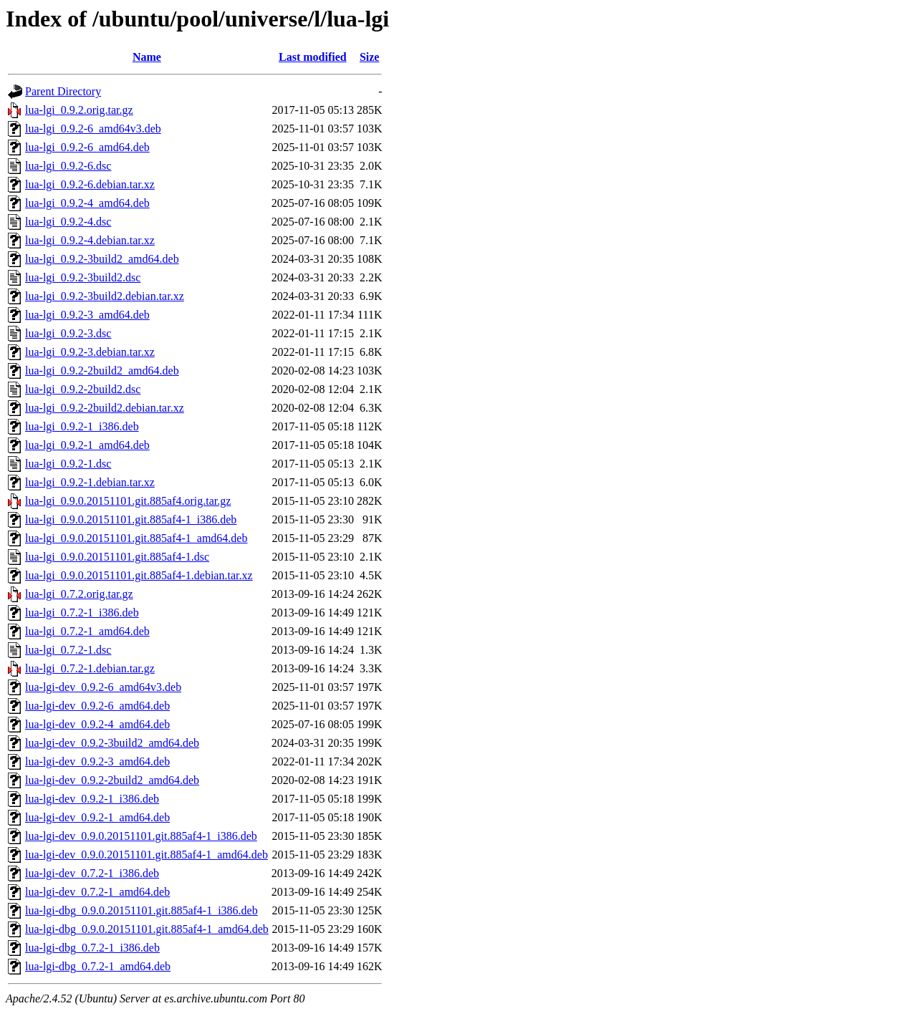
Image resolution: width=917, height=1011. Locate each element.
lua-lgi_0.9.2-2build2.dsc (82, 389)
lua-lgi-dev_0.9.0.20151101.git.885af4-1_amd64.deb (146, 854)
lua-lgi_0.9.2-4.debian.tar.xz (90, 240)
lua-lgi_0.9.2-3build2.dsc (82, 277)
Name (147, 57)
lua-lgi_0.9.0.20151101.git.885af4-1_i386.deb (130, 519)
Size (370, 57)
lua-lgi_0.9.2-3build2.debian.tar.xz (104, 296)
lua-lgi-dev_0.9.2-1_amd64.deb (97, 817)
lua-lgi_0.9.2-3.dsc (68, 333)
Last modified (313, 57)
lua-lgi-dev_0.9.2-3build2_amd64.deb (112, 743)
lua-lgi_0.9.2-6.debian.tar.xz (90, 184)
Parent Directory (63, 91)
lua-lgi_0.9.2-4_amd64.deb (87, 203)
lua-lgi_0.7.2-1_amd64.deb (87, 631)
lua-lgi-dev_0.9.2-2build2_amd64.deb (112, 780)
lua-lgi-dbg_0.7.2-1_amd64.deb (98, 966)
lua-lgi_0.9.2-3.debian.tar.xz (90, 352)
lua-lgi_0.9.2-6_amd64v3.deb (93, 128)
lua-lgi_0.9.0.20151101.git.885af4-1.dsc (117, 557)
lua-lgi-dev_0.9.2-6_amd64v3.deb (103, 687)
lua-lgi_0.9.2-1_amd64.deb (87, 445)
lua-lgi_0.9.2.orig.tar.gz (79, 110)
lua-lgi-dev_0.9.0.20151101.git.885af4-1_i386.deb (141, 836)
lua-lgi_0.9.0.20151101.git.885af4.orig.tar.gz (128, 501)
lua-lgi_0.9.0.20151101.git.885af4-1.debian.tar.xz (139, 575)
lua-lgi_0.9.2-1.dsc (68, 464)
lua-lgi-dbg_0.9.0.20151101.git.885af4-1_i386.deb (141, 910)
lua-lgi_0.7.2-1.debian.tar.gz (90, 668)
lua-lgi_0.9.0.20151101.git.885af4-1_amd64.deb (136, 538)
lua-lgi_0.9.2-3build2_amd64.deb (102, 259)
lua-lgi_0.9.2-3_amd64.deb (87, 315)
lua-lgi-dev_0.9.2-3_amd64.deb (97, 761)
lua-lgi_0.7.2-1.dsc (68, 650)
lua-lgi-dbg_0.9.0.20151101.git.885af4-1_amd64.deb (147, 929)
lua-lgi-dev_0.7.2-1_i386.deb (92, 873)
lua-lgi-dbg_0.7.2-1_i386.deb (92, 948)
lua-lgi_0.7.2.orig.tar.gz (79, 594)
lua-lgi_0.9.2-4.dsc (68, 222)
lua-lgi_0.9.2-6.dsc (68, 166)
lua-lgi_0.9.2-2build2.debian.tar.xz (104, 408)
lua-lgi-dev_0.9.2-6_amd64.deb (97, 706)
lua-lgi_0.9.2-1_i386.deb (82, 426)
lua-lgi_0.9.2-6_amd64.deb (87, 147)
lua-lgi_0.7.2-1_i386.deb (82, 612)
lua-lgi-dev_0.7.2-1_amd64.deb (97, 892)
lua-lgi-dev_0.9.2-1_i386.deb (92, 799)
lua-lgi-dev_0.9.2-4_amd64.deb (97, 724)
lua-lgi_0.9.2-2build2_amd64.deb (102, 370)
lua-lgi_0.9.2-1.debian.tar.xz (90, 482)
